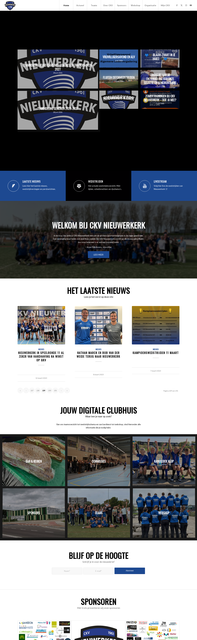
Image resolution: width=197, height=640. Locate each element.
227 (32, 390)
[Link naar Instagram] (186, 5)
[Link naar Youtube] (190, 5)
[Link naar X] (181, 5)
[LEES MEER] (98, 254)
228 (37, 390)
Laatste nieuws (31, 181)
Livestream (160, 181)
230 (49, 390)
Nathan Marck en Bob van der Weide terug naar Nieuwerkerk (98, 354)
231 (55, 390)
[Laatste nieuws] (13, 186)
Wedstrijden (95, 181)
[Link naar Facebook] (177, 5)
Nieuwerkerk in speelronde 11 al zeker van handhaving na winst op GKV (41, 356)
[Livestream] (144, 186)
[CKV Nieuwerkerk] (10, 5)
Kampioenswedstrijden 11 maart (156, 353)
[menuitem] (66, 5)
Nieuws (41, 349)
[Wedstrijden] (79, 186)
